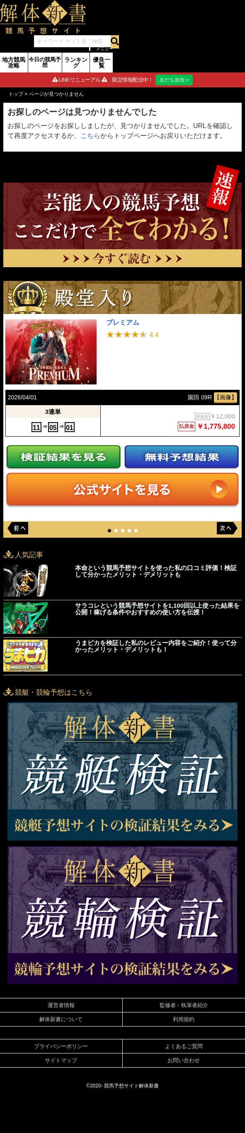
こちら (90, 135)
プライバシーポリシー (61, 1046)
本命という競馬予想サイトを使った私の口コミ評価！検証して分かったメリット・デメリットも (156, 571)
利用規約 (183, 1019)
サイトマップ (61, 1060)
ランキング (75, 62)
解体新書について (60, 1019)
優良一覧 (101, 62)
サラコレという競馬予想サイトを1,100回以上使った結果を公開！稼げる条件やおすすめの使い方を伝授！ (157, 609)
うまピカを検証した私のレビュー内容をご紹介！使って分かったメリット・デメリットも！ (156, 646)
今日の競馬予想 (45, 62)
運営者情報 (61, 1005)
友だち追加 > (174, 80)
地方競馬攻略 (13, 62)
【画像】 (225, 397)
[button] (109, 530)
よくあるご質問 (184, 1046)
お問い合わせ (183, 1060)
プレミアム (122, 322)
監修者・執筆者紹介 (184, 1005)
